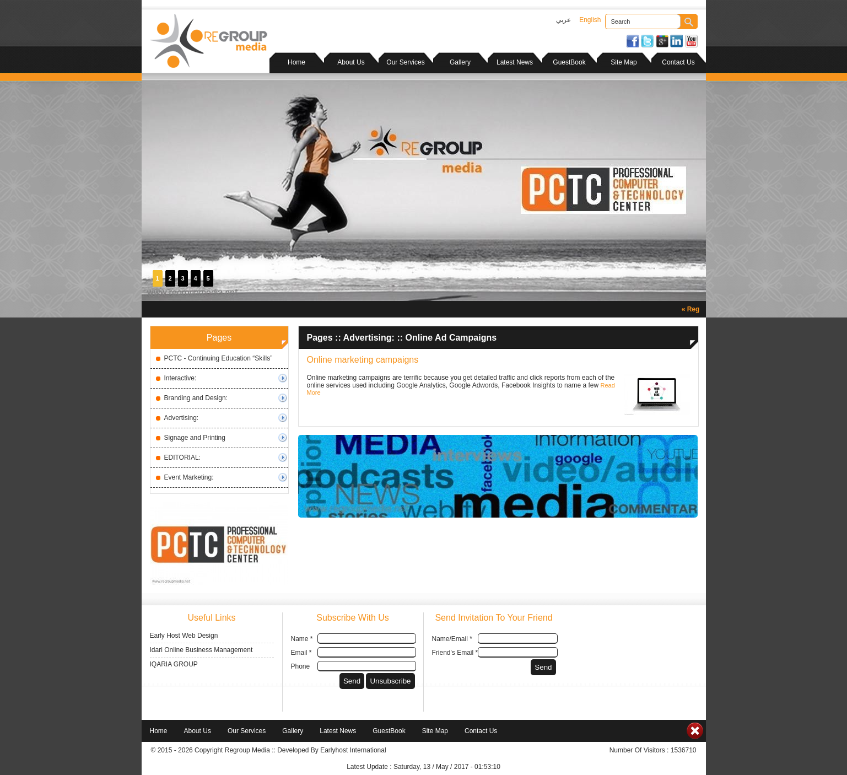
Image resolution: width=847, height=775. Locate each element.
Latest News (515, 62)
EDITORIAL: (182, 457)
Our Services (405, 62)
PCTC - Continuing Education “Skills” (218, 358)
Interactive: (180, 378)
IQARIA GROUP (174, 664)
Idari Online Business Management (201, 650)
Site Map (623, 62)
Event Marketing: (189, 477)
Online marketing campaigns (363, 359)
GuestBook (569, 62)
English (590, 20)
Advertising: (181, 418)
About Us (350, 62)
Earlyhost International (353, 750)
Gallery (460, 62)
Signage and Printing (194, 438)
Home (296, 62)
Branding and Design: (196, 398)
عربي (563, 20)
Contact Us (678, 62)
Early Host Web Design (184, 635)
